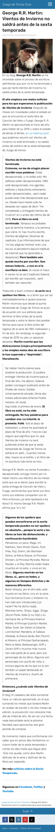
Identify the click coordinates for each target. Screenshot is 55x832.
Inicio (4, 828)
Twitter (38, 787)
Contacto (14, 828)
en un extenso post (37, 133)
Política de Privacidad (30, 828)
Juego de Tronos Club (16, 4)
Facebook (25, 787)
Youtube (7, 791)
